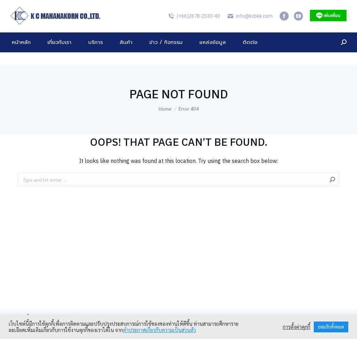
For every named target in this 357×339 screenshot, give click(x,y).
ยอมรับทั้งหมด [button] (331, 327)
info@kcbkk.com (250, 28)
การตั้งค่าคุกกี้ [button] (296, 327)
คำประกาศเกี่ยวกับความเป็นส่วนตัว (159, 330)
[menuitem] (331, 6)
